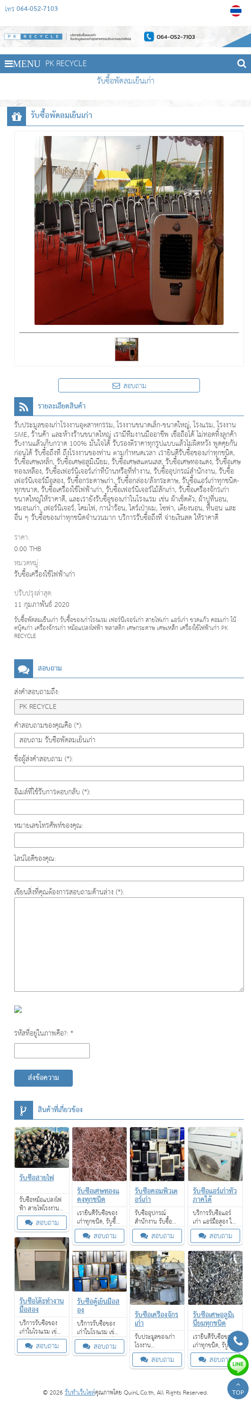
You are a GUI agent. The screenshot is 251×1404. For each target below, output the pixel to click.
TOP (238, 1390)
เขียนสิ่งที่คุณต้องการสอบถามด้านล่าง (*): (69, 892)
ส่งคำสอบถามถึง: (36, 692)
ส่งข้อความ (43, 1078)
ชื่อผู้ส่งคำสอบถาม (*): (43, 759)
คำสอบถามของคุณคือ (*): (48, 725)
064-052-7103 (37, 9)
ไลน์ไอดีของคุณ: (35, 858)
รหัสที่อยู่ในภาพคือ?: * (43, 1033)
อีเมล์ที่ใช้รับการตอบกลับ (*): (52, 792)
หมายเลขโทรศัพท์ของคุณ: (48, 825)
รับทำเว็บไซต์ (80, 1392)
